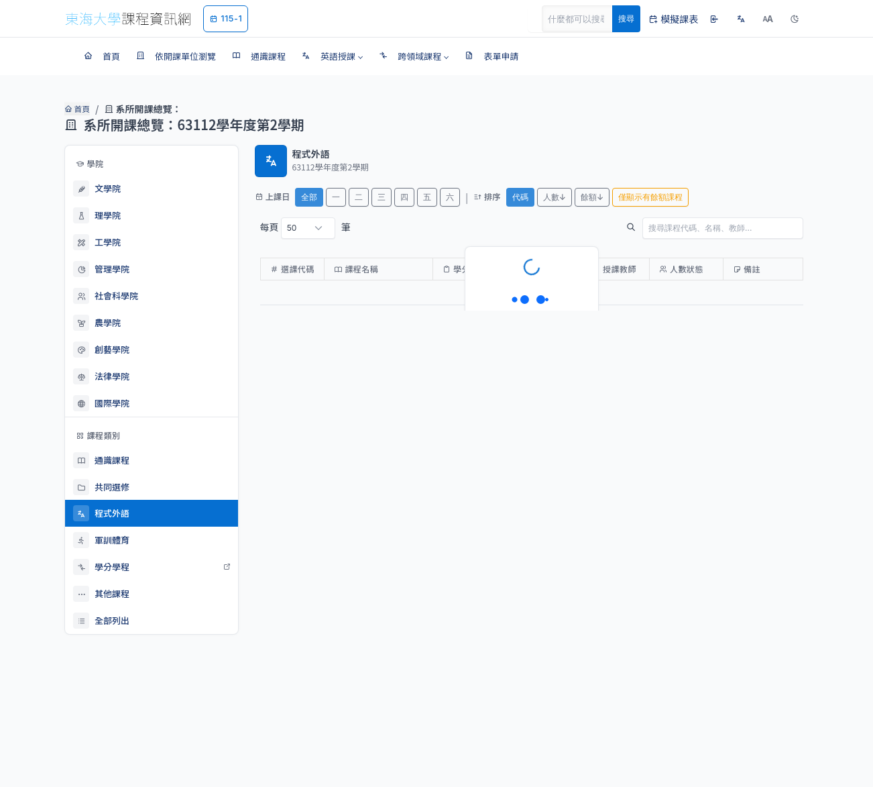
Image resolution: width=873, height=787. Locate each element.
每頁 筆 (305, 228)
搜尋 (626, 18)
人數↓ (554, 197)
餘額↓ (592, 197)
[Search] (585, 18)
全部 (309, 197)
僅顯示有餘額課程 (650, 197)
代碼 (520, 197)
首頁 (76, 108)
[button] (332, 56)
